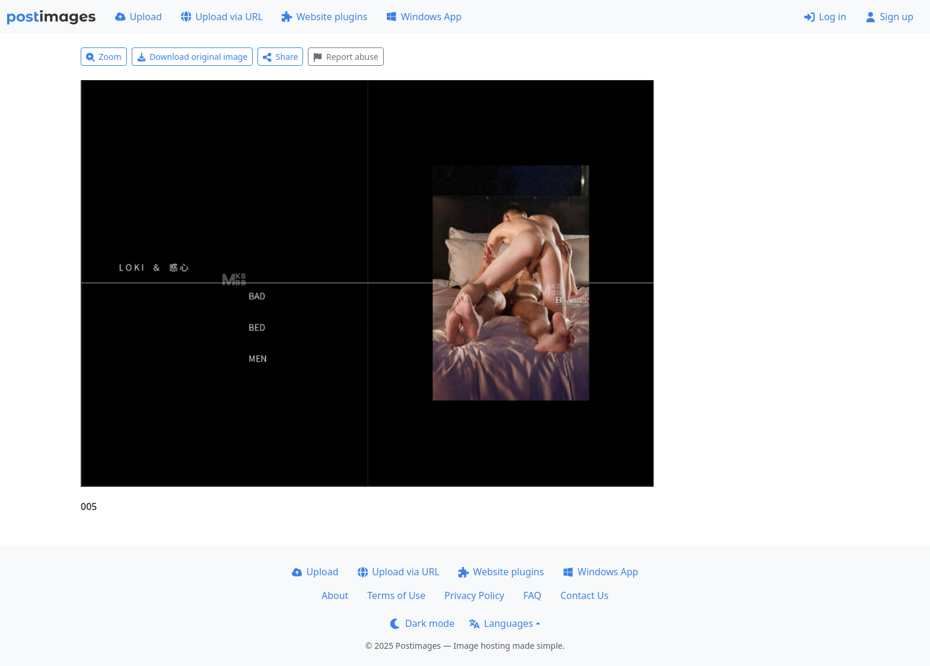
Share (280, 56)
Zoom (104, 56)
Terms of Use (396, 595)
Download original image (192, 56)
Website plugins (324, 16)
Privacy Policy (474, 595)
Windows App (423, 16)
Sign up (889, 16)
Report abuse (345, 56)
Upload (138, 16)
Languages (501, 623)
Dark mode (422, 623)
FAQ (532, 595)
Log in (825, 16)
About (334, 595)
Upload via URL (222, 16)
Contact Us (584, 595)
